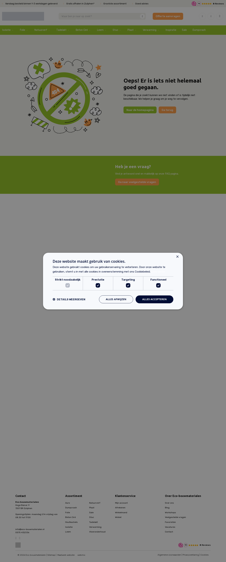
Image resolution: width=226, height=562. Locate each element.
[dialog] (113, 281)
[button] (69, 299)
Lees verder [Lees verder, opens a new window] (158, 271)
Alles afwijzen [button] (116, 299)
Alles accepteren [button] (154, 299)
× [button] (177, 256)
